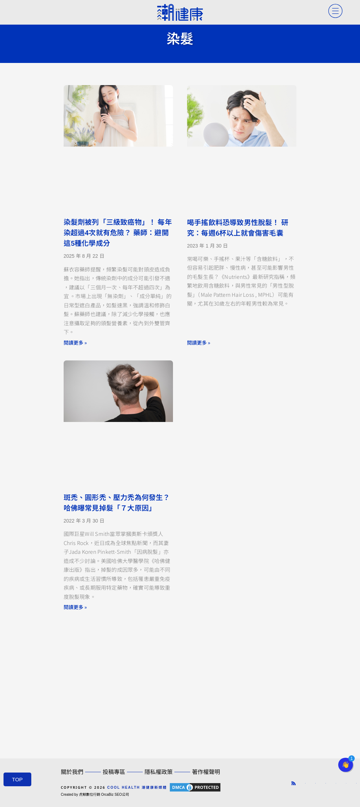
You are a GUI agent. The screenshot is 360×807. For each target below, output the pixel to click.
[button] (345, 765)
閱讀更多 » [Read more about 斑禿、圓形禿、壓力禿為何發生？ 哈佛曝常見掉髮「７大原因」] (75, 606)
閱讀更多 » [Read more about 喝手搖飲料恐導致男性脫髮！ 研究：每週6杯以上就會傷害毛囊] (198, 342)
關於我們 (72, 772)
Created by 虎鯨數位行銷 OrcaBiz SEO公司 (95, 794)
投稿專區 (114, 772)
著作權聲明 (206, 772)
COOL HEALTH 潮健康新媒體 (137, 787)
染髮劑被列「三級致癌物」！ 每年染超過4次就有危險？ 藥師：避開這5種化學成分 (118, 233)
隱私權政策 (158, 772)
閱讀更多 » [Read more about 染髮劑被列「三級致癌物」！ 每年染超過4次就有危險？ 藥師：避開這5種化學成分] (75, 342)
